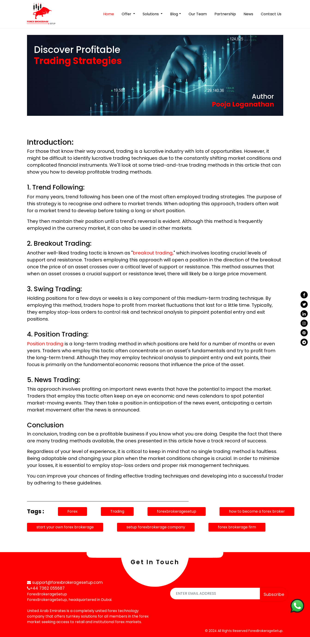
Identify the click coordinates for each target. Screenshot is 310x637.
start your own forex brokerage (65, 527)
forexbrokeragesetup (176, 511)
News (248, 14)
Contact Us (271, 14)
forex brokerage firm (237, 527)
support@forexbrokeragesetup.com (65, 582)
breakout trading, (153, 253)
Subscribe (274, 594)
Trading (117, 511)
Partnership (225, 14)
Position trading (45, 343)
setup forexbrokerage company (155, 527)
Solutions (151, 14)
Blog (174, 14)
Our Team (198, 14)
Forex (72, 511)
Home (109, 14)
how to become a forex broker (257, 511)
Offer (127, 14)
